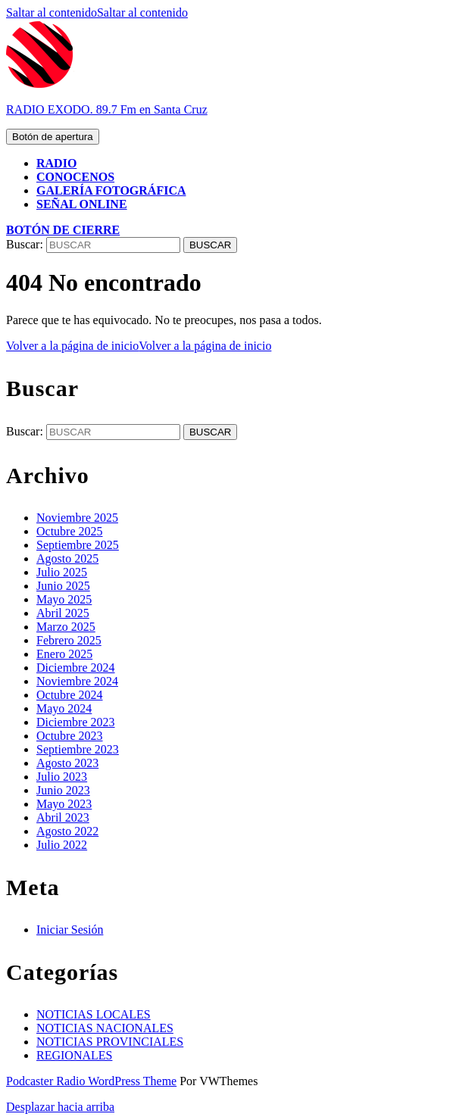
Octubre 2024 (69, 694)
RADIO (56, 163)
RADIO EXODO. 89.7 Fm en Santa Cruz (107, 109)
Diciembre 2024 (75, 667)
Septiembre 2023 (77, 749)
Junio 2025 (63, 585)
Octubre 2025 (69, 531)
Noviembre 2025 (77, 517)
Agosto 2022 (67, 831)
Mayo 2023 (64, 803)
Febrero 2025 (68, 640)
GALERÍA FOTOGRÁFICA (111, 190)
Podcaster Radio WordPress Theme (91, 1081)
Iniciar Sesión (69, 929)
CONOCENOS (75, 176)
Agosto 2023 (67, 763)
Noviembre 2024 (77, 681)
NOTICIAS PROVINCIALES (109, 1041)
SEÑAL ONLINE (81, 204)
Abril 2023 (62, 817)
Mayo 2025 (64, 599)
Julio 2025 (61, 572)
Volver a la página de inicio (138, 345)
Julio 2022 (61, 844)
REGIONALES (74, 1055)
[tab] (52, 137)
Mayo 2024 (64, 708)
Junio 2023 (63, 790)
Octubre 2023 (69, 735)
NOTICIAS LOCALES (93, 1014)
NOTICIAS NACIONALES (104, 1028)
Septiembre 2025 (77, 544)
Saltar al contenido (97, 12)
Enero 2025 (64, 653)
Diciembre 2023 (75, 722)
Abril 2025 (62, 613)
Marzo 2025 (65, 626)
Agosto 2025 (67, 558)
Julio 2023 (61, 776)
